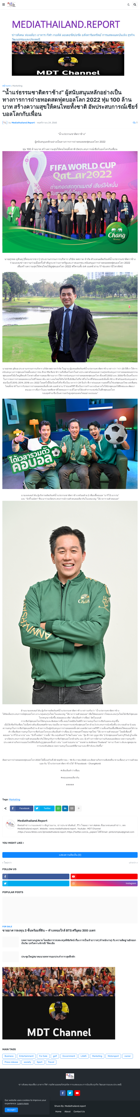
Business (9, 1056)
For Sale (43, 1056)
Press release (11, 1062)
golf (55, 1056)
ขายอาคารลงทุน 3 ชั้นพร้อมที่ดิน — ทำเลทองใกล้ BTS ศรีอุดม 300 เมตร (48, 930)
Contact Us (79, 1111)
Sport (39, 1062)
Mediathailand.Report (32, 820)
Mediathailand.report (75, 1106)
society (27, 1062)
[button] (3, 4)
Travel (51, 1062)
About (67, 1111)
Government (68, 1056)
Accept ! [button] (11, 1109)
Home (58, 1111)
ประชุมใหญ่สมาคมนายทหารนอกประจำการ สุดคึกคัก (48, 956)
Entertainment (26, 1056)
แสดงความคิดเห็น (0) (70, 855)
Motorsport (113, 1056)
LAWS (84, 1056)
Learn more (23, 1103)
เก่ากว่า (132, 863)
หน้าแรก (6, 86)
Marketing (17, 86)
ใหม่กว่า (8, 863)
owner (127, 1056)
